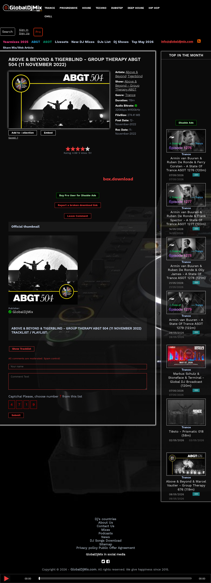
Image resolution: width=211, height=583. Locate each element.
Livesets (57, 42)
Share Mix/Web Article (18, 47)
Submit (16, 414)
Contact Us (105, 525)
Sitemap (105, 542)
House (86, 7)
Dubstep (117, 7)
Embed (48, 132)
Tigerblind (134, 76)
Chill (48, 16)
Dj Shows (111, 42)
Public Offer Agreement (115, 545)
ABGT (33, 42)
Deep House (136, 7)
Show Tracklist (21, 348)
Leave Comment (77, 215)
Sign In (21, 30)
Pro (35, 32)
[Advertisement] (79, 165)
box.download (119, 178)
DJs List (95, 42)
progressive (68, 7)
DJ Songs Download (105, 538)
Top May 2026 (131, 42)
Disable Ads (186, 122)
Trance (50, 7)
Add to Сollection (23, 132)
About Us (105, 522)
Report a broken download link (78, 204)
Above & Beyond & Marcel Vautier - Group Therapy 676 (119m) (186, 485)
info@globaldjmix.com (177, 41)
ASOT (44, 42)
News (106, 535)
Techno (101, 7)
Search (7, 31)
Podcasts (105, 532)
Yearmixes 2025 (14, 42)
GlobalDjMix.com (83, 566)
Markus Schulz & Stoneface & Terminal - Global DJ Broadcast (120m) (186, 378)
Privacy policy (88, 545)
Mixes (105, 528)
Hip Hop (154, 7)
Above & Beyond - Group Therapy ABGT (126, 85)
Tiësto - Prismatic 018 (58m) (186, 431)
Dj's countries (105, 519)
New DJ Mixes (76, 42)
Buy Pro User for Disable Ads (77, 194)
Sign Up (22, 33)
